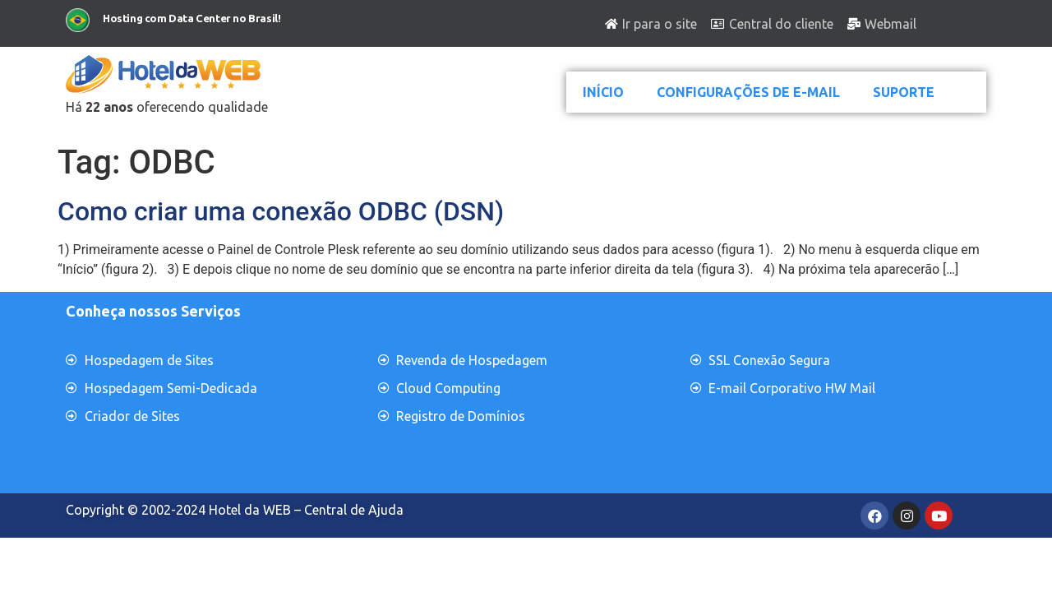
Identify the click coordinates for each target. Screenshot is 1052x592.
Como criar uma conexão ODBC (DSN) (281, 211)
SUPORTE (903, 92)
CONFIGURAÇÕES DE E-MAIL (748, 92)
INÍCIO (603, 92)
